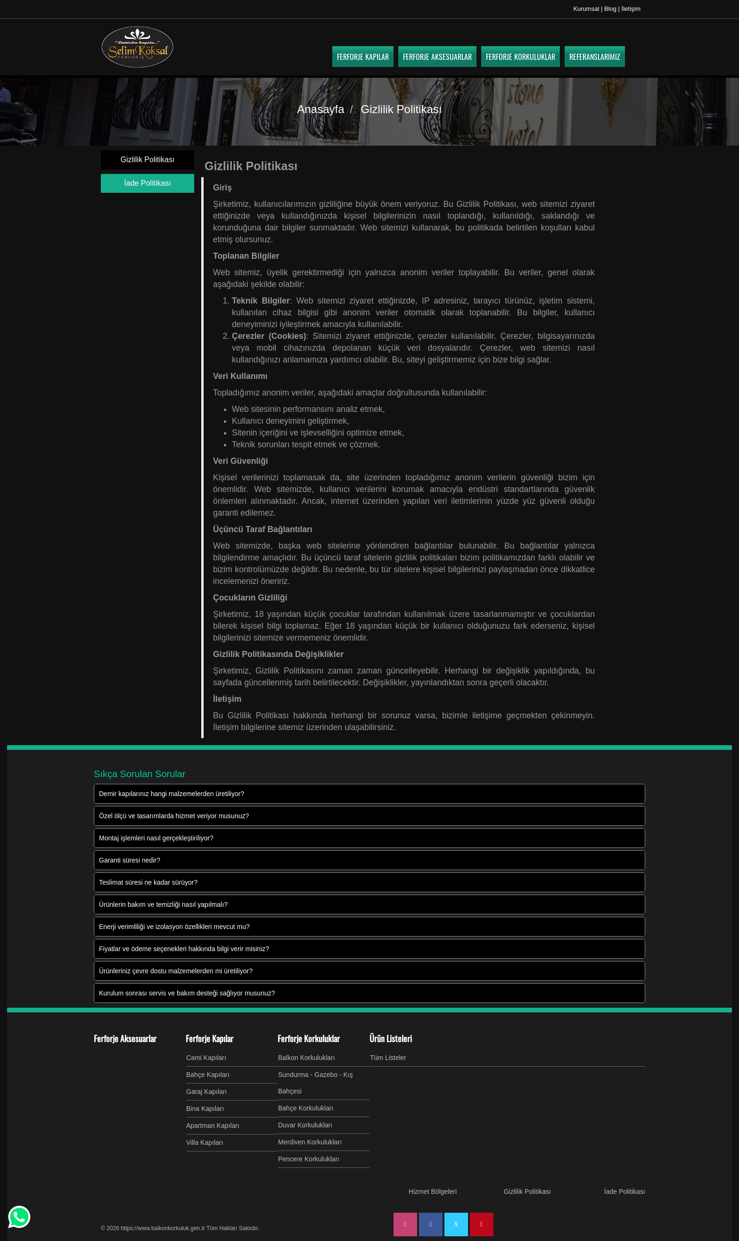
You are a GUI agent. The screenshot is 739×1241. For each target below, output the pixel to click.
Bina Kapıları (205, 1108)
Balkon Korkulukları (306, 1057)
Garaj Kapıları (206, 1091)
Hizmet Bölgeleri (433, 1191)
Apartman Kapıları (212, 1125)
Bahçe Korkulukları (306, 1108)
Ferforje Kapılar (209, 1038)
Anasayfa (320, 109)
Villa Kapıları (204, 1142)
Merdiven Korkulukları (310, 1142)
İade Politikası (147, 183)
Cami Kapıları (206, 1057)
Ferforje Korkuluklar (309, 1038)
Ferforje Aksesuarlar (125, 1038)
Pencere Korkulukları (308, 1159)
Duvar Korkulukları (305, 1125)
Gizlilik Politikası (148, 160)
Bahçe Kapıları (208, 1074)
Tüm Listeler (388, 1057)
